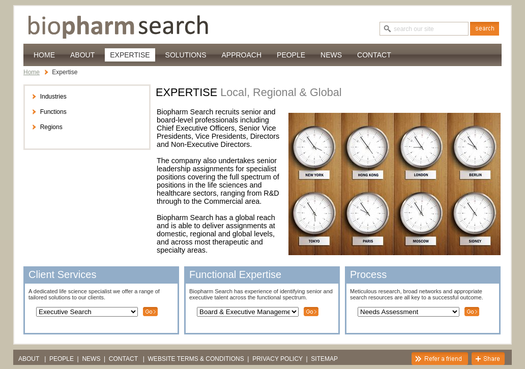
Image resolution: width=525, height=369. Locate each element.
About (82, 55)
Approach (241, 55)
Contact (374, 55)
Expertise (130, 55)
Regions (47, 127)
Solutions (186, 55)
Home (44, 55)
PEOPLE (291, 55)
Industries (49, 96)
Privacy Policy (277, 358)
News (331, 55)
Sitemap (324, 358)
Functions (49, 111)
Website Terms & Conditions (196, 358)
